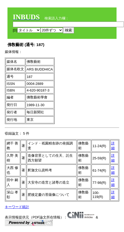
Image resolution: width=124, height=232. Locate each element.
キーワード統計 (17, 207)
